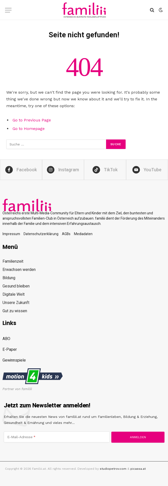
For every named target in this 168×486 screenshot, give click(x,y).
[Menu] (8, 10)
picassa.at (138, 468)
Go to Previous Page (32, 120)
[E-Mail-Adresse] (57, 436)
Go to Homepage (29, 128)
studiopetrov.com (113, 468)
